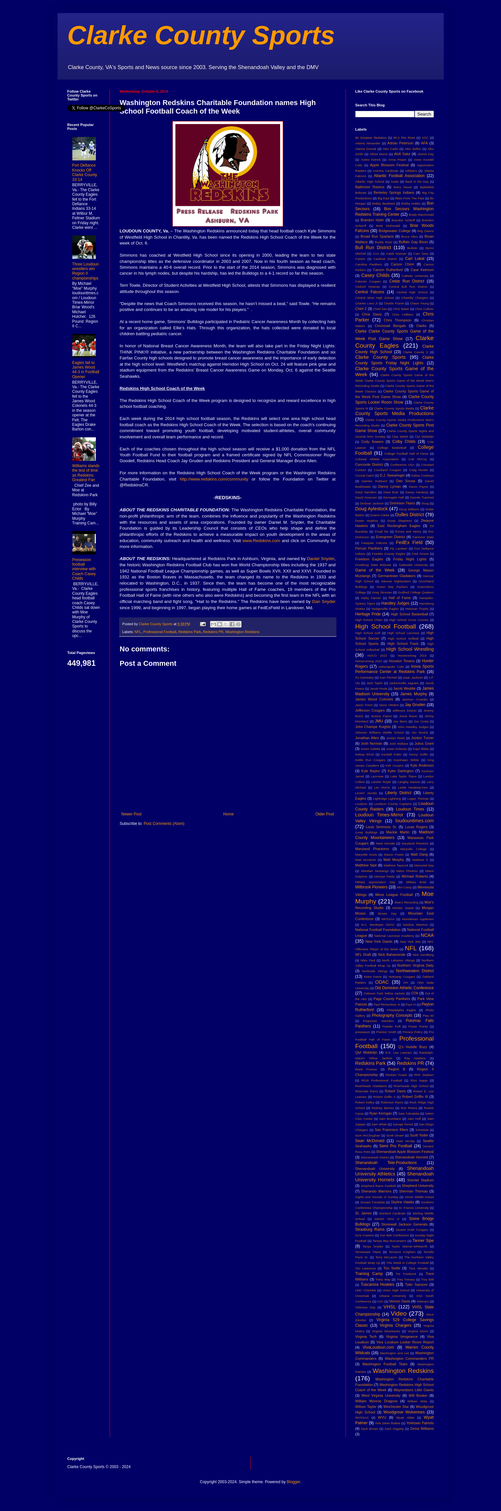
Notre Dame (373, 976)
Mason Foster (394, 854)
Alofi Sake (402, 154)
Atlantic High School (370, 181)
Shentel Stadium (420, 1180)
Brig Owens (425, 231)
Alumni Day (425, 154)
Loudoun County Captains (393, 804)
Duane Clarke (379, 515)
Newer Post (131, 814)
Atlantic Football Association (399, 175)
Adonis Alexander (368, 143)
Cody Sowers (372, 442)
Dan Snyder (323, 601)
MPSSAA (388, 919)
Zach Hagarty (394, 1428)
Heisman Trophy (416, 608)
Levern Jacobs (366, 793)
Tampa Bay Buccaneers (389, 1241)
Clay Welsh (400, 436)
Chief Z (361, 309)
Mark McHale (385, 843)
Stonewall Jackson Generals (404, 1224)
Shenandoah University (375, 1169)
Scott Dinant (395, 1135)
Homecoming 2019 (412, 655)
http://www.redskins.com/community (214, 479)
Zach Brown (369, 1428)
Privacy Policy (412, 1032)
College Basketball (391, 447)
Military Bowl (416, 882)
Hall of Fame (400, 598)
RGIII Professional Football (382, 1080)
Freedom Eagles (369, 559)
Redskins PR (213, 632)
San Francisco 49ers (391, 1130)
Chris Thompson (398, 320)
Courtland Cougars (387, 470)
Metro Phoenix (407, 871)
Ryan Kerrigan (380, 1113)
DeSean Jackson (372, 503)
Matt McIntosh (365, 860)
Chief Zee (380, 309)
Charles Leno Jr (366, 303)
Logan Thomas (418, 798)
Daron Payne (418, 486)
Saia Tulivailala (408, 1113)
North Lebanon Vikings (398, 960)
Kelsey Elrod (364, 754)
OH (405, 982)
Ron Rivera (409, 1108)
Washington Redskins (242, 632)
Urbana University (392, 1296)
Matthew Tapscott (396, 865)
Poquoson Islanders (378, 1021)
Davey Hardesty (416, 492)
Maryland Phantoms (372, 849)
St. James (363, 1213)
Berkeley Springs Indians (394, 192)
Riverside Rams (366, 1091)
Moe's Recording (406, 902)
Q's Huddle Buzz (412, 1047)
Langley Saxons (409, 782)
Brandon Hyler (372, 220)
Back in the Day (416, 181)
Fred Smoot (420, 553)
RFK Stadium (424, 1075)
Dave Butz (391, 492)
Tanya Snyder (373, 1246)
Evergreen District (390, 537)
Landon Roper (381, 782)
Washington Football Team (384, 1364)
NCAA (427, 935)
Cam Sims (420, 253)
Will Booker (418, 1395)
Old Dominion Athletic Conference (404, 988)
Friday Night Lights (410, 559)
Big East (383, 198)
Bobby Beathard (383, 203)
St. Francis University (414, 1208)
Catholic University (415, 276)
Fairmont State (423, 537)
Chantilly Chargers (414, 298)
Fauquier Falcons (374, 543)
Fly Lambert (398, 548)
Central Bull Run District (408, 286)
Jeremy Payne (381, 716)
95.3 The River (404, 137)
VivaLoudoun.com (378, 1347)
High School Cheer (369, 620)
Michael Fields (384, 876)
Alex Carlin (390, 149)
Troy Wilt (427, 1279)
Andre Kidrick (371, 159)
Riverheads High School (411, 1086)
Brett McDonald (388, 226)
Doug (425, 503)
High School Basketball (409, 614)
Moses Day (387, 913)
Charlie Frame (394, 303)
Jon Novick (419, 732)
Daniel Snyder (320, 558)
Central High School (412, 292)
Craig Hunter (418, 470)
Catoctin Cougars (368, 281)
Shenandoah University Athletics (394, 1171)
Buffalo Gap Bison (413, 242)
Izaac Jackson (413, 677)
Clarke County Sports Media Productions (394, 410)
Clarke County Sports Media (394, 408)
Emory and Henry (408, 531)
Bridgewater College (395, 231)
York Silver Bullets (388, 1423)
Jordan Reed (395, 738)
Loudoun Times (410, 809)
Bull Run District (373, 247)
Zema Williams (422, 1428)
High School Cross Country (408, 620)
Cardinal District (385, 259)
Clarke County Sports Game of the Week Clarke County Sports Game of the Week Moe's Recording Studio (394, 380)
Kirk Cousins (394, 765)
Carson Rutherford (388, 270)
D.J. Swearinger (392, 475)
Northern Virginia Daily (415, 965)
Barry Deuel (403, 187)
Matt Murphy (394, 860)
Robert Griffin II (384, 1097)
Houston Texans (402, 661)
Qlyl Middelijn (366, 1052)
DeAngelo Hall (393, 497)
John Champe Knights (373, 727)
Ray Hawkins (415, 1058)
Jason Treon (364, 705)
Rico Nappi (419, 1080)
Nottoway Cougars (401, 976)
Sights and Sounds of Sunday (377, 1197)
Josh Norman (371, 743)
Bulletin (412, 248)
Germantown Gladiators (396, 576)
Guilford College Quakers (416, 592)
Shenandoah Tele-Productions (386, 1162)
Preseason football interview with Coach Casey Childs (84, 569)
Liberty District (398, 793)
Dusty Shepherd (399, 520)
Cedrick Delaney (367, 286)
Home (228, 814)
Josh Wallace (398, 743)
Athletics (411, 171)
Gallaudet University (413, 565)
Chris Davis (372, 314)
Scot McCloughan (368, 1135)
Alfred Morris (378, 154)
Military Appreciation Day (375, 882)
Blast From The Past (409, 198)
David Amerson (366, 497)
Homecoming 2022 (368, 661)
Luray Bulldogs (366, 832)
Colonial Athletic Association (377, 459)
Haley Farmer (371, 598)
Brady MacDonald (421, 214)
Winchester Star (396, 1407)
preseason (362, 1032)
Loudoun (361, 804)
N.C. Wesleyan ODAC (378, 924)
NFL (137, 632)
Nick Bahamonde (391, 954)
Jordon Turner (422, 738)
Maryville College (413, 849)
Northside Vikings (375, 971)
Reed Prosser (366, 1069)
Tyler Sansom (416, 1284)
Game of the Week (375, 570)
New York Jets (410, 941)
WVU (382, 1417)
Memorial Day (424, 865)
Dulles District (409, 514)
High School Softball (403, 638)
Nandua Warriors (415, 924)
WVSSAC (362, 1417)
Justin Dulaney (396, 749)
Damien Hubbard (374, 481)
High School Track (403, 644)
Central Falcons (370, 292)
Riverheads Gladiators (371, 1086)
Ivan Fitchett (388, 677)
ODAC (382, 982)
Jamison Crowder (415, 699)
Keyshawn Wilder (406, 760)
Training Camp (369, 1273)
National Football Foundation (378, 930)
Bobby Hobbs (410, 203)
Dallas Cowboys (422, 475)
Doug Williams (409, 509)
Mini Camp (404, 887)
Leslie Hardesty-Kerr (413, 787)
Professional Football (159, 632)
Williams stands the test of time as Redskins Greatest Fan (85, 473)
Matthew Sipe (366, 865)
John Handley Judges (413, 727)
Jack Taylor (375, 683)
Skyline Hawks (402, 1202)
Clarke (421, 326)
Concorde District (369, 464)
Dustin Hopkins (366, 520)
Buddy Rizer (383, 242)
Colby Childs (404, 441)
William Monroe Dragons (376, 1401)
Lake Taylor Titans (403, 776)
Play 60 (428, 1015)
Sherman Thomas (413, 1191)
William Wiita (417, 1401)
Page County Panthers (391, 999)
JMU (379, 721)
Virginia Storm (417, 1331)
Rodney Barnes (383, 1108)
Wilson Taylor (366, 1407)
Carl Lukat (414, 258)
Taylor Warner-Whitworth (410, 1246)
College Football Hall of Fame (406, 453)
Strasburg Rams (370, 1229)
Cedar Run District (406, 281)
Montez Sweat (403, 908)
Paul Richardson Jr (386, 1004)
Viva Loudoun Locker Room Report (405, 1342)
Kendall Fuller (391, 754)
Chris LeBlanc (403, 314)
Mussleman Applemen (418, 919)
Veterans (423, 1301)
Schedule (422, 1130)
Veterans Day (365, 1307)
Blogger (293, 1482)
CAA (376, 253)
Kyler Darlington (401, 771)
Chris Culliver (424, 309)
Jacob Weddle (404, 688)
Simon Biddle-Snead (419, 1197)
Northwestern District (415, 971)
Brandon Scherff (403, 220)
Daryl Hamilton (366, 492)
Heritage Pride (368, 614)
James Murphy (413, 694)
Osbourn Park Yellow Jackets (384, 993)
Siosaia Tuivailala (372, 1202)
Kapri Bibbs (421, 749)
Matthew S (420, 860)
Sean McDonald (370, 1140)
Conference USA (402, 464)
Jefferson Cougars (370, 710)
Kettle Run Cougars (370, 760)
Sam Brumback (390, 1118)
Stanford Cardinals (392, 1213)
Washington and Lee (394, 1353)
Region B (396, 1069)
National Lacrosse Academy (394, 936)
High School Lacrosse (403, 633)
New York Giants (379, 941)
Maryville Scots (366, 854)
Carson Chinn (402, 264)
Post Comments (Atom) (164, 823)
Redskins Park (189, 632)
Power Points (418, 1026)
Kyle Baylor (370, 771)
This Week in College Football (407, 1263)
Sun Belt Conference (394, 1235)
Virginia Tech (366, 1336)
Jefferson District (404, 710)
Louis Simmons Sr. (381, 827)
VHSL (390, 1306)
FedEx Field (409, 542)
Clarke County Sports (201, 35)
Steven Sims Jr (387, 1219)
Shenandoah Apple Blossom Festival (405, 1152)
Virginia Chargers (396, 1325)
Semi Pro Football (395, 1146)
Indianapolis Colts (391, 666)
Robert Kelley (365, 1102)
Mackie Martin (398, 832)
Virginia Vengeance (402, 1336)
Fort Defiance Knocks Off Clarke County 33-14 (84, 172)
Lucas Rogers (416, 827)
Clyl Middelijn (424, 436)
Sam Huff (414, 1118)
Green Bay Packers (392, 587)
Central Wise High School (374, 298)
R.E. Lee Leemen (398, 1052)
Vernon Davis (399, 1301)
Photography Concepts (392, 1015)
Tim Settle (392, 1268)
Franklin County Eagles (388, 553)
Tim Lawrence (365, 1268)
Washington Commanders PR (409, 1358)
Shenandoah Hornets (411, 1157)
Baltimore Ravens (370, 187)
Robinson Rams (392, 1102)
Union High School (396, 1290)
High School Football (385, 626)
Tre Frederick (406, 1274)
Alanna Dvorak (365, 149)
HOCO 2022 (377, 655)
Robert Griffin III (415, 1097)
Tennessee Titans (368, 1252)
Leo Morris (382, 787)
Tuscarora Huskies (377, 1284)
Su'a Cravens (364, 1235)
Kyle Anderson (422, 765)
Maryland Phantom (415, 843)
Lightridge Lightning (387, 798)
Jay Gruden (415, 704)
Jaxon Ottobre (389, 705)
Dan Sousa (405, 481)
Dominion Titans (402, 503)
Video (399, 1313)
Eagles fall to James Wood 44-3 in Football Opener (85, 369)
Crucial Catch (364, 475)
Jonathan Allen (367, 738)
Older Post (324, 814)
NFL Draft (363, 954)
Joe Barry (400, 721)
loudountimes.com (415, 820)
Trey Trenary (406, 1279)
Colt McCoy (417, 459)
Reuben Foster (396, 1075)
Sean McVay (405, 1141)
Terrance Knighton (402, 1252)
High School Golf (368, 633)
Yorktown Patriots (420, 1423)
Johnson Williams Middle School (379, 732)
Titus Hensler (418, 1268)
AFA (424, 143)
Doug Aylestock (371, 508)
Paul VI (411, 1004)
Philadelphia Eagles (401, 1010)
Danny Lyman (389, 486)
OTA (414, 993)
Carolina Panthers (368, 264)
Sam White (379, 1124)
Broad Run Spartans (377, 236)
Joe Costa (421, 721)
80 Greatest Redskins (371, 137)
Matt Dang (419, 854)
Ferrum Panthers (369, 548)
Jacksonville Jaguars (404, 683)
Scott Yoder (419, 1135)
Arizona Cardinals (386, 171)
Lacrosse (377, 776)
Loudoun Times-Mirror (379, 814)
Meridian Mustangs (374, 871)
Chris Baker (401, 309)
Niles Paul (368, 960)
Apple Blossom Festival (389, 165)
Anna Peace (397, 159)
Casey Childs (375, 275)
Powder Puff (391, 1026)
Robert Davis (395, 1091)
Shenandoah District (375, 1157)
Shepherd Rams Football (378, 1186)
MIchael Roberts (415, 876)
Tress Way (382, 1279)
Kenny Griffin (418, 754)
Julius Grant (424, 743)
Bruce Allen (409, 236)
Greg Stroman (382, 592)
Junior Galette (370, 749)
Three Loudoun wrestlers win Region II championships (85, 271)
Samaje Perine (403, 1124)
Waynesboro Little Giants (414, 1390)
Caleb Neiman (396, 253)
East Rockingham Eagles (398, 526)
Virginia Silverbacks (386, 1331)
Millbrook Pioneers (371, 887)
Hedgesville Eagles (385, 608)
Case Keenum (422, 270)
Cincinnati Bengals (390, 326)
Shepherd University (418, 1186)
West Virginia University (381, 1395)
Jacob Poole (378, 688)
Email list (381, 531)
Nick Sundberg (423, 954)
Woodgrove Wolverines (404, 1412)
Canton (360, 259)
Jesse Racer (408, 716)
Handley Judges (395, 603)
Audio (395, 181)
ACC (425, 137)
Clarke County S (415, 352)
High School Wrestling (410, 649)
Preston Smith (386, 1032)
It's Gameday (364, 677)
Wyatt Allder (405, 1417)
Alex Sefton (413, 149)
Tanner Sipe (423, 1240)
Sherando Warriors (376, 1191)
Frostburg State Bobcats (373, 565)
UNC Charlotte (365, 1290)
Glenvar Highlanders (396, 581)
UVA (380, 1301)
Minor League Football (394, 895)
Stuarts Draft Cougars (412, 1229)
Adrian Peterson (400, 143)
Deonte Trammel (422, 497)
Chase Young (419, 303)
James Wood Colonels (374, 699)
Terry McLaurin (386, 1257)
